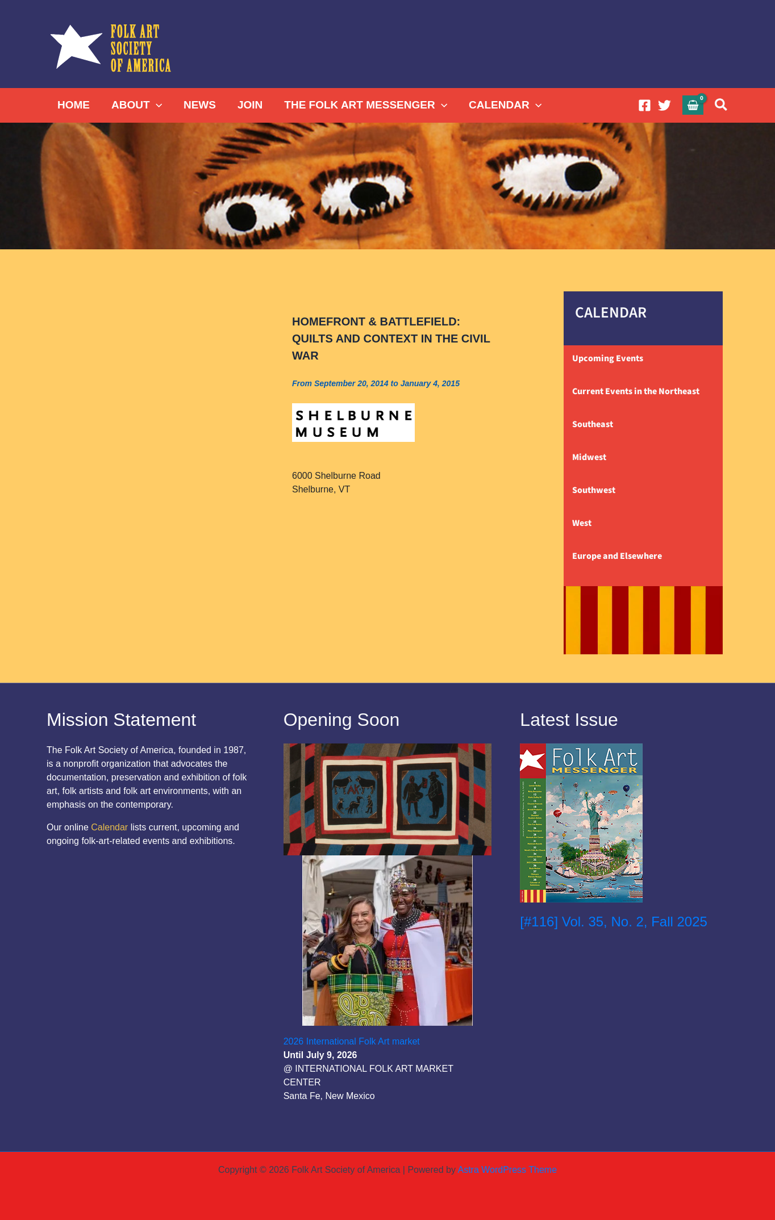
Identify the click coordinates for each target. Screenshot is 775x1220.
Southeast (592, 424)
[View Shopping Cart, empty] (693, 104)
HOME (73, 105)
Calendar (109, 827)
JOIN (250, 105)
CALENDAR (505, 105)
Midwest (589, 457)
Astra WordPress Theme (507, 1170)
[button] (156, 105)
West (581, 523)
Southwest (593, 490)
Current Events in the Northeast (635, 391)
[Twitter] (664, 105)
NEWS (200, 105)
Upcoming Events (607, 358)
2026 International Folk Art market (352, 1041)
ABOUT (136, 105)
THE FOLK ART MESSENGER (365, 105)
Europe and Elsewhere (617, 556)
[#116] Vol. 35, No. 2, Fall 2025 (613, 921)
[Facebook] (644, 105)
